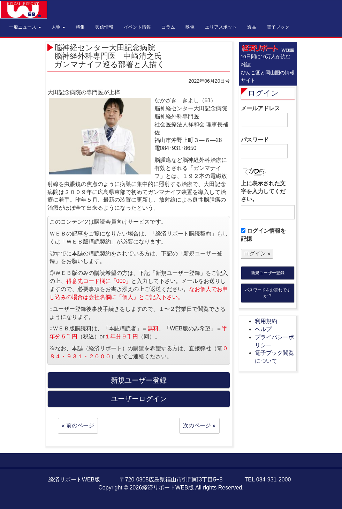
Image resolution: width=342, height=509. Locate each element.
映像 (190, 27)
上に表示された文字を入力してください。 (263, 191)
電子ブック (278, 27)
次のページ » (199, 425)
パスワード (264, 147)
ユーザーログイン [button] (139, 399)
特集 (80, 27)
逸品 (251, 27)
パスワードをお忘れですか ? (268, 292)
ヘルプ (263, 329)
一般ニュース (25, 27)
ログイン (263, 93)
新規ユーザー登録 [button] (139, 380)
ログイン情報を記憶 (263, 235)
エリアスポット (221, 27)
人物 (59, 27)
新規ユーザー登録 (267, 272)
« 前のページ (78, 425)
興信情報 (104, 27)
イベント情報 (137, 27)
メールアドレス (264, 116)
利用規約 (266, 321)
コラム (168, 27)
